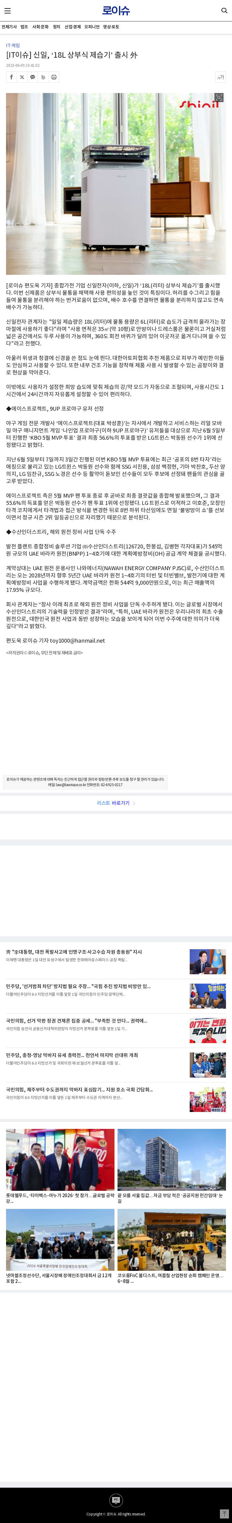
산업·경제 (73, 27)
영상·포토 (111, 27)
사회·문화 (40, 27)
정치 (56, 27)
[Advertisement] (116, 721)
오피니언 (91, 27)
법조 (24, 27)
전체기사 (9, 27)
